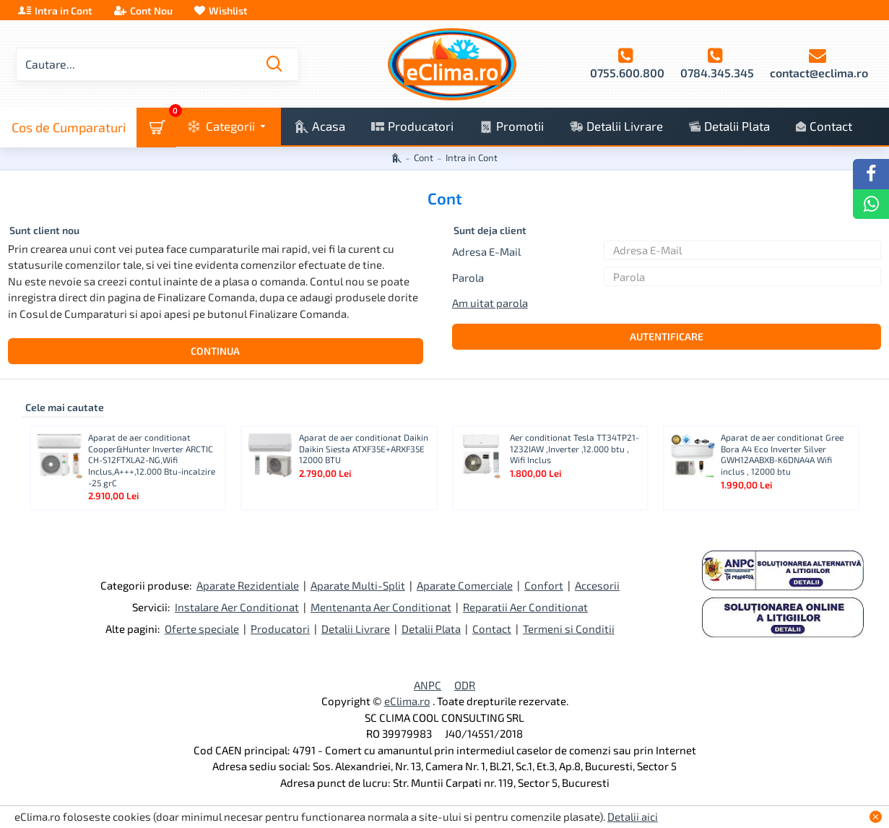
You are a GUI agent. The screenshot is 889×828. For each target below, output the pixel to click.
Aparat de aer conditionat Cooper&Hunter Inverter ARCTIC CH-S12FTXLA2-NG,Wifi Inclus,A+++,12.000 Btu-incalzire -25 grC (151, 459)
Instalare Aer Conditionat (237, 606)
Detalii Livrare (355, 628)
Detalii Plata (431, 628)
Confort (543, 585)
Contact (491, 628)
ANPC (427, 684)
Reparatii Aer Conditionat (525, 606)
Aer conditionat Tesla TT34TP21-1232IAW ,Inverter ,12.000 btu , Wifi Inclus (574, 448)
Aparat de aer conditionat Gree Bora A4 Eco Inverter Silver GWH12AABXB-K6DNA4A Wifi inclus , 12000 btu (782, 454)
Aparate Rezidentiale (247, 585)
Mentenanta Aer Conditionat (381, 606)
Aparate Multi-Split (358, 585)
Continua (215, 351)
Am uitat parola (490, 302)
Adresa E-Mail (486, 251)
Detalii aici (632, 816)
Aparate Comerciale (465, 585)
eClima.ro (407, 700)
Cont (423, 157)
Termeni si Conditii (569, 628)
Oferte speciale (202, 628)
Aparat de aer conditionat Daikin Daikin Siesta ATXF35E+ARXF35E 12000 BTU (363, 448)
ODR (464, 684)
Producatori (280, 628)
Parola (468, 277)
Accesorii (597, 585)
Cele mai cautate (64, 407)
